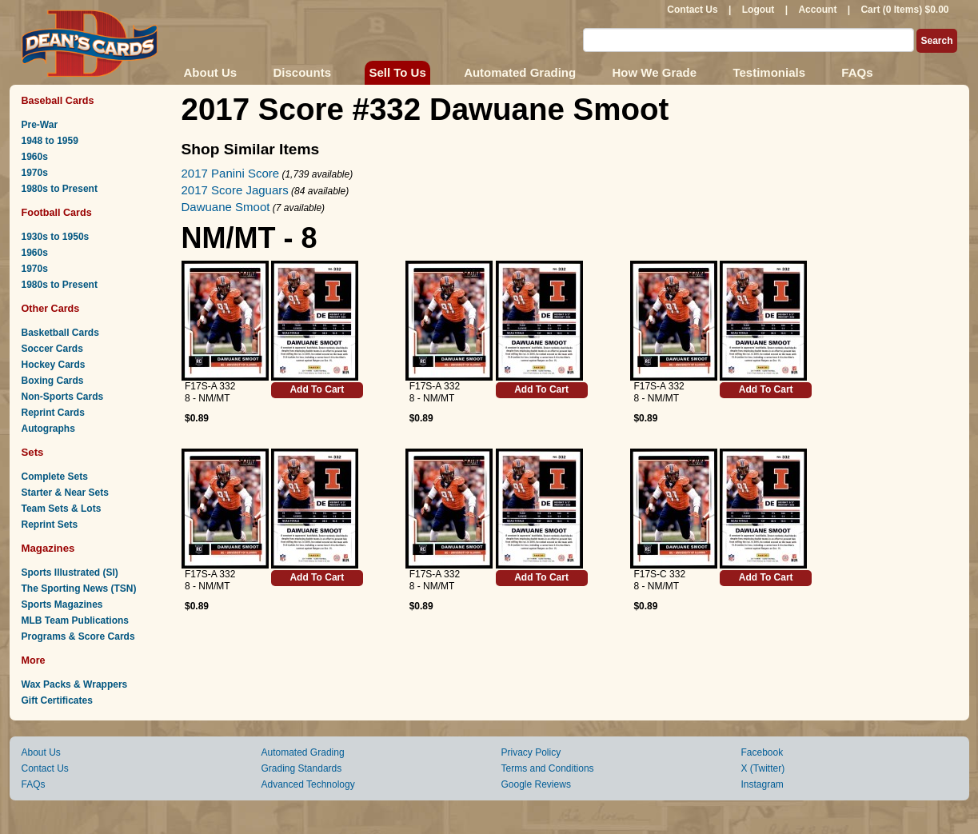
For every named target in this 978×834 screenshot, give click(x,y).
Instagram (762, 784)
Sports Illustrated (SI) (70, 572)
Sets (33, 452)
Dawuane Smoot (226, 206)
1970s (35, 172)
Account (817, 9)
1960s (35, 156)
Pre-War (40, 124)
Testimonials (769, 72)
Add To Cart (316, 389)
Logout (758, 9)
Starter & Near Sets (65, 492)
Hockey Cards (54, 364)
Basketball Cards (60, 332)
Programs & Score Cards (78, 636)
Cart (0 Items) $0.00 (904, 9)
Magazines (48, 548)
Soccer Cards (52, 348)
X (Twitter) (763, 768)
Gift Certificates (57, 700)
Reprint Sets (50, 524)
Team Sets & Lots (62, 508)
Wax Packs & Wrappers (75, 684)
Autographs (48, 428)
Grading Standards (301, 768)
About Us (211, 72)
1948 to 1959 (50, 140)
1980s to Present (60, 188)
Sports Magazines (62, 604)
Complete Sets (55, 476)
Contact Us (692, 9)
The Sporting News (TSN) (79, 588)
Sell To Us (397, 72)
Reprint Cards (53, 412)
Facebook (762, 752)
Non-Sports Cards (63, 396)
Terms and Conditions (547, 768)
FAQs (856, 72)
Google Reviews (536, 784)
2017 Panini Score (231, 173)
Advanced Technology (308, 784)
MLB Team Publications (75, 620)
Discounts (302, 72)
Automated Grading (520, 72)
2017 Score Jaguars (235, 190)
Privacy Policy (531, 752)
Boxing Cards (53, 380)
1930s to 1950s (56, 236)
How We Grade (654, 72)
